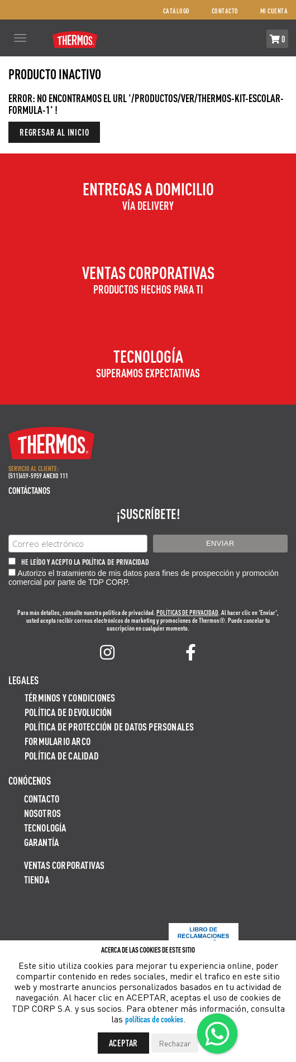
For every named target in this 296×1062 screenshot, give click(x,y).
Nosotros (42, 812)
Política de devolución (68, 711)
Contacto (225, 11)
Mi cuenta (274, 11)
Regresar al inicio (54, 132)
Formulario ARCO (57, 740)
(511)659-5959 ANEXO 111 (38, 476)
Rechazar (175, 1043)
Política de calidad (62, 755)
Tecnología (45, 827)
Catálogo (176, 11)
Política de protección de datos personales (109, 726)
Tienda (36, 879)
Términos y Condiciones (70, 697)
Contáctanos (29, 490)
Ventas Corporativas (64, 864)
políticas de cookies (154, 1019)
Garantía (41, 841)
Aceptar (124, 1043)
